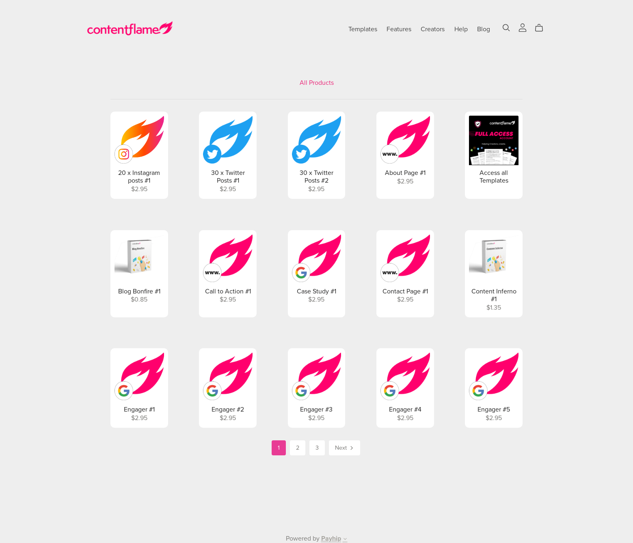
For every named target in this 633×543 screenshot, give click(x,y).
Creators (433, 29)
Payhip (331, 538)
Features (399, 29)
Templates (362, 29)
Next (344, 448)
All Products (317, 83)
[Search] (506, 28)
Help (461, 29)
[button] (345, 540)
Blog (483, 29)
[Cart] (542, 28)
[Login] (522, 27)
